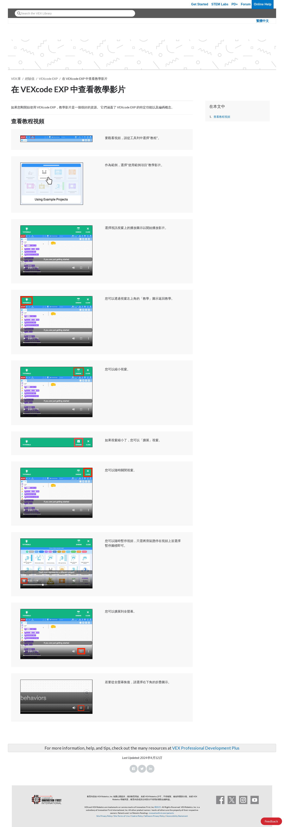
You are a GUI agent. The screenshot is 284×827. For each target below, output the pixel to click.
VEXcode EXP (48, 78)
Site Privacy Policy (104, 816)
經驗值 (30, 78)
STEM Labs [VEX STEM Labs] (219, 4)
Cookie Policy (137, 816)
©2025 (158, 807)
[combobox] (75, 13)
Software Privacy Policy (154, 816)
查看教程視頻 (222, 116)
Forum (246, 4)
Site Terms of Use (121, 816)
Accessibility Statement (177, 816)
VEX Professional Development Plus (205, 747)
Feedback (271, 821)
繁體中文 (262, 21)
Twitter (142, 769)
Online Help (262, 4)
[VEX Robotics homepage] (18, 4)
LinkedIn (150, 769)
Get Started (199, 4)
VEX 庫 (16, 78)
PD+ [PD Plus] (235, 4)
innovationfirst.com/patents (161, 813)
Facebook (133, 769)
